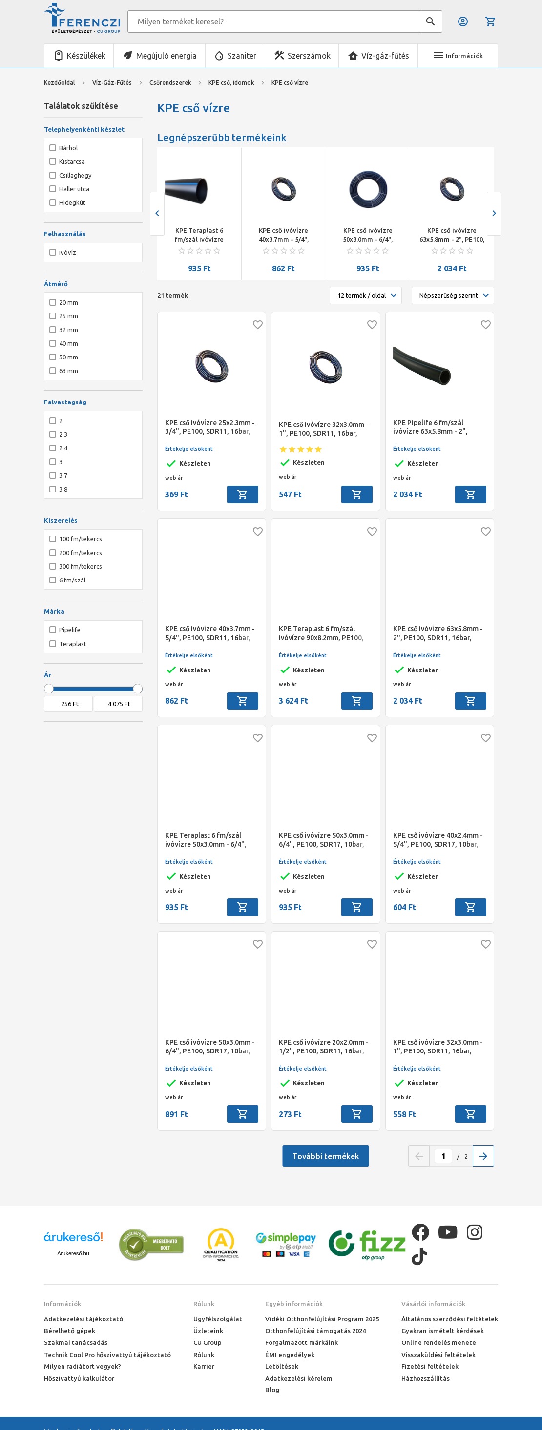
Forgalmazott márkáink (301, 1342)
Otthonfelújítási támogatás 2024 (315, 1330)
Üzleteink (208, 1330)
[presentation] (157, 214)
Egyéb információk (294, 1303)
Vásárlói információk (433, 1303)
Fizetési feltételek (430, 1366)
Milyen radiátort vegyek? (82, 1366)
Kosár (491, 21)
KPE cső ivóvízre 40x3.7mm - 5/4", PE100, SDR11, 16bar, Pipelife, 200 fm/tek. (283, 235)
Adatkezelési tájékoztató (83, 1319)
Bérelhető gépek (69, 1330)
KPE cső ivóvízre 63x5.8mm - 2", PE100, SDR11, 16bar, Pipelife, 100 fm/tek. (451, 235)
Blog (272, 1389)
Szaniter (242, 55)
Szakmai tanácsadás (75, 1342)
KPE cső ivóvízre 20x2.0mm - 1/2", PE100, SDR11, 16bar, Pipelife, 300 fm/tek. (324, 1046)
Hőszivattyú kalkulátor (79, 1378)
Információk (62, 1303)
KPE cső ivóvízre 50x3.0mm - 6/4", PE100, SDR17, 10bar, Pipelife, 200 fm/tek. (210, 1046)
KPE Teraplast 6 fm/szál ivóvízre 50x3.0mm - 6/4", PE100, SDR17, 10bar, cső (199, 235)
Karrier (203, 1366)
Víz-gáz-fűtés (385, 55)
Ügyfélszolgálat (217, 1319)
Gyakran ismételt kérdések (442, 1330)
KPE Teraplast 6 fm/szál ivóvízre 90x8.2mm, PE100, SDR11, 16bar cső (321, 633)
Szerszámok (309, 55)
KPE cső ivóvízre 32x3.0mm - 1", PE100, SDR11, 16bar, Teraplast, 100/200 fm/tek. (438, 1046)
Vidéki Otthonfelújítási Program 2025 (322, 1319)
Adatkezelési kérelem (299, 1378)
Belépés (463, 21)
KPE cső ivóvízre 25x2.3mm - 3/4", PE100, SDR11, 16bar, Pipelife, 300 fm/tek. (210, 427)
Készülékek (86, 55)
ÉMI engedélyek (289, 1354)
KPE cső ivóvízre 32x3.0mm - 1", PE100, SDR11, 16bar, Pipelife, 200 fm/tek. (324, 429)
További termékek (325, 1156)
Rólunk (203, 1303)
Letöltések (281, 1366)
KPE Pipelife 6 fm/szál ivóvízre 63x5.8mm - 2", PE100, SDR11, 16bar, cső (433, 427)
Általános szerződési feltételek (449, 1319)
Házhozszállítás (425, 1378)
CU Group (207, 1342)
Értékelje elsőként (189, 449)
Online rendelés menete (438, 1342)
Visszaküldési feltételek (438, 1354)
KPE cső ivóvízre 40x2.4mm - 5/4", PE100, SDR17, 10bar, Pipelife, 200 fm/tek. (438, 840)
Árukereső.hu (73, 1253)
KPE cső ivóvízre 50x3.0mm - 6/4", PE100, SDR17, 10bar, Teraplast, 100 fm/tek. (367, 235)
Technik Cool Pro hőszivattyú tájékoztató (107, 1354)
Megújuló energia (166, 55)
